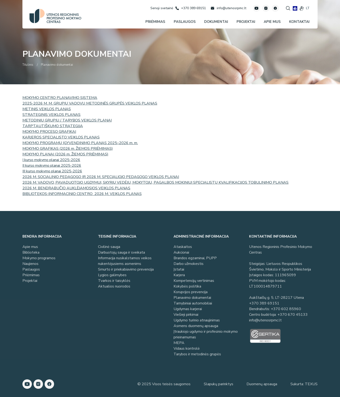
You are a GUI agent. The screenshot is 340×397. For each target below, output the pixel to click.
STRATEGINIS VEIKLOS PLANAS (51, 114)
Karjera (179, 275)
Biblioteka (30, 252)
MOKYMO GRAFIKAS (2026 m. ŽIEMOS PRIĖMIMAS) (67, 148)
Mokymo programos (38, 258)
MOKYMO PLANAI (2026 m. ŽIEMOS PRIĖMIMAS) (65, 154)
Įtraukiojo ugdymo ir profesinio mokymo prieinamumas (206, 334)
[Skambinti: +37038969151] (190, 8)
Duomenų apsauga (261, 384)
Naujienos (30, 263)
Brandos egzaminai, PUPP (195, 258)
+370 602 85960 (286, 309)
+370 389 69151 (264, 303)
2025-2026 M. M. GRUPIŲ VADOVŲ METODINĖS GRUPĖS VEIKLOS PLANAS (89, 103)
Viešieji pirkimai (186, 314)
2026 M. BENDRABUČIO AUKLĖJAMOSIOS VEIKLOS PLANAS (76, 188)
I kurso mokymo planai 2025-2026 (51, 159)
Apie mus (30, 246)
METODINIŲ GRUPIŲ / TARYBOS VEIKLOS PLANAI (67, 120)
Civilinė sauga (109, 246)
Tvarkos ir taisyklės (114, 280)
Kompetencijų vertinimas (194, 280)
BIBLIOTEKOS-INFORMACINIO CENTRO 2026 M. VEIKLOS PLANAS (82, 193)
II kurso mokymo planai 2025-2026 (51, 165)
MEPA (179, 342)
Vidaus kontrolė (187, 348)
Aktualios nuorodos (114, 286)
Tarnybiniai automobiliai (193, 303)
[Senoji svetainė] (161, 8)
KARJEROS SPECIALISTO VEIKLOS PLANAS (61, 137)
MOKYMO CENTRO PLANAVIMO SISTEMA (59, 97)
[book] (295, 8)
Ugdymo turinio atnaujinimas (197, 320)
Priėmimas (31, 275)
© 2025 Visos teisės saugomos (164, 384)
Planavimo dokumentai (192, 297)
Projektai (29, 280)
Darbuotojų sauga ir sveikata (121, 252)
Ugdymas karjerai (188, 309)
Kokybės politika (187, 286)
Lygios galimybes (112, 275)
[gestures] (301, 8)
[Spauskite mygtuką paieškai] (288, 8)
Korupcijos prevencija (191, 292)
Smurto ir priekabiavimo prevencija (126, 269)
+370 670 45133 (292, 314)
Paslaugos (31, 269)
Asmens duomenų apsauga (196, 325)
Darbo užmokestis (189, 263)
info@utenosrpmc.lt (265, 320)
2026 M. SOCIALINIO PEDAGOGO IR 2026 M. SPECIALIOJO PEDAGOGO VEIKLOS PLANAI (100, 176)
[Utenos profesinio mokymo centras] (55, 16)
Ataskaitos (183, 246)
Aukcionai (181, 252)
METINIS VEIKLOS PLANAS (46, 109)
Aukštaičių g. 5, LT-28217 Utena (276, 297)
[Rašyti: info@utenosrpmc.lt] (228, 8)
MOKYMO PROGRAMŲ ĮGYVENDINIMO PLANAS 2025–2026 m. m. (80, 143)
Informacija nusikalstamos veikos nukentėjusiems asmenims (125, 260)
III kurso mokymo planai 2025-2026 (52, 171)
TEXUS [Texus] (311, 384)
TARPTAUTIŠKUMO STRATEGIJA (52, 126)
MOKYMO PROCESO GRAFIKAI (49, 131)
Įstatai (179, 269)
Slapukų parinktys (218, 384)
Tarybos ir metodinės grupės (197, 354)
